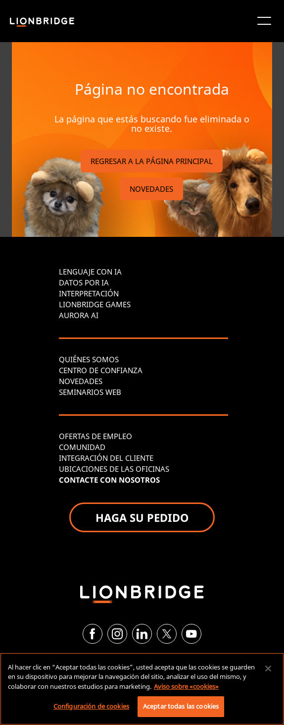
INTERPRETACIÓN (89, 293)
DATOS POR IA (84, 282)
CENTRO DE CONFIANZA (100, 370)
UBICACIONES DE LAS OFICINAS (114, 469)
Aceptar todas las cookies (181, 706)
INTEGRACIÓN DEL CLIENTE (106, 458)
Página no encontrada (152, 89)
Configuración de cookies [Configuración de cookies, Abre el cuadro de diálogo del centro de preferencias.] (91, 706)
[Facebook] (92, 634)
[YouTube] (191, 634)
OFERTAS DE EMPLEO (95, 436)
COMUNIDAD (82, 447)
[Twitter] (167, 634)
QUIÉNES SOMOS (89, 359)
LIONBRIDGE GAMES (95, 304)
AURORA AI (78, 315)
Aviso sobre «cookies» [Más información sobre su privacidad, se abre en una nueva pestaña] (186, 686)
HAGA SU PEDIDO (142, 517)
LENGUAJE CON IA (90, 272)
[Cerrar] (268, 668)
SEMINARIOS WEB (90, 392)
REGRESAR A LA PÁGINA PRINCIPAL (152, 161)
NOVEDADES (151, 189)
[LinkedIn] (142, 634)
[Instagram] (117, 634)
